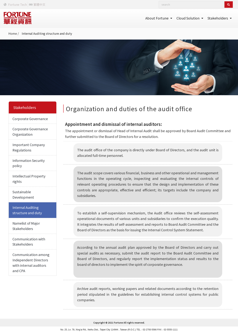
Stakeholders (220, 18)
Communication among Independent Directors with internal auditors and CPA (30, 262)
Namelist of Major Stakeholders (26, 226)
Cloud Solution (189, 18)
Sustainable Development (23, 194)
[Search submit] (228, 4)
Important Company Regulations (28, 147)
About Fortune (158, 18)
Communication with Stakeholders (28, 241)
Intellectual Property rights (28, 179)
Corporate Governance (30, 118)
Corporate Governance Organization (30, 131)
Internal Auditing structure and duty (27, 210)
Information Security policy (28, 163)
